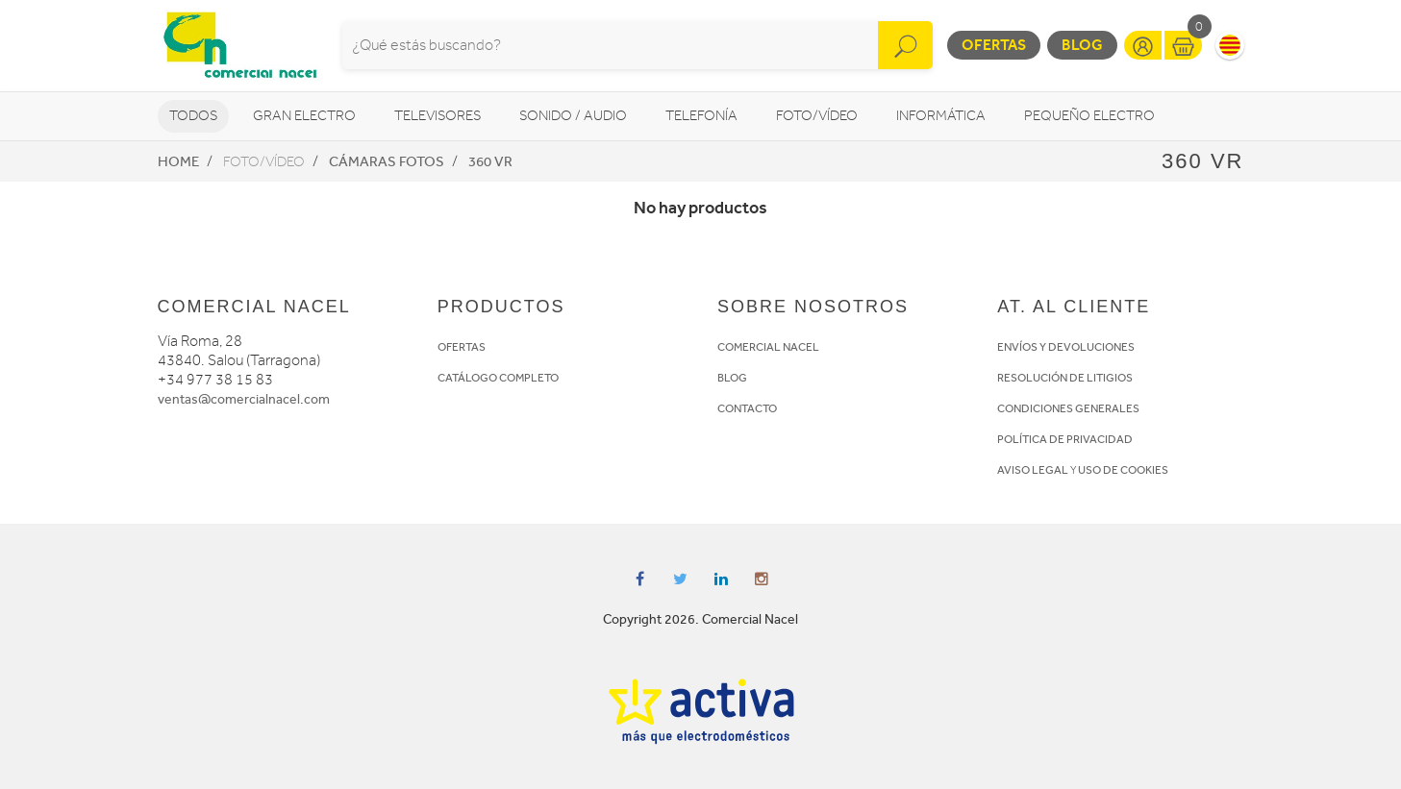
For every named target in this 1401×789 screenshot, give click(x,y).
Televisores (437, 116)
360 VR (490, 161)
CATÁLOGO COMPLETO (498, 377)
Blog (1082, 45)
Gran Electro (304, 116)
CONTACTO (747, 408)
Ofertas (994, 45)
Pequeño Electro (1089, 116)
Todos (193, 116)
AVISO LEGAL (1032, 470)
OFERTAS (462, 347)
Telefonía (701, 116)
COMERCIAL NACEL (768, 347)
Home (178, 161)
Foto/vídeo (817, 116)
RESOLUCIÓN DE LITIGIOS (1065, 377)
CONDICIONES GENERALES (1068, 408)
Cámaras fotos (386, 161)
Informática (941, 116)
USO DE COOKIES (1123, 470)
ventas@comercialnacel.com (244, 399)
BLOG (732, 377)
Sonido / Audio (573, 116)
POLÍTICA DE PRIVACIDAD (1065, 439)
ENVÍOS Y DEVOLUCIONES (1066, 347)
